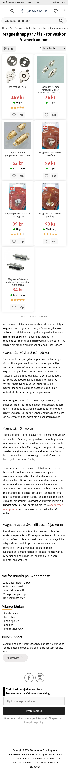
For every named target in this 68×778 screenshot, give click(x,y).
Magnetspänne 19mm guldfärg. (50, 215)
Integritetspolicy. (34, 722)
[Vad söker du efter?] (34, 20)
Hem (4, 28)
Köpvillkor (9, 617)
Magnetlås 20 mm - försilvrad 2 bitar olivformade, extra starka (50, 90)
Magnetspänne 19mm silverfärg (50, 154)
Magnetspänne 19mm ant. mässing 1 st (18, 215)
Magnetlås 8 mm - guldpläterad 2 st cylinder (18, 154)
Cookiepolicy (11, 621)
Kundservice (11, 613)
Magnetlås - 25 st (17, 87)
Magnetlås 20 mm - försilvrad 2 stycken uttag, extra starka (18, 282)
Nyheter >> (33, 2)
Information (59, 2)
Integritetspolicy (13, 628)
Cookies (8, 625)
